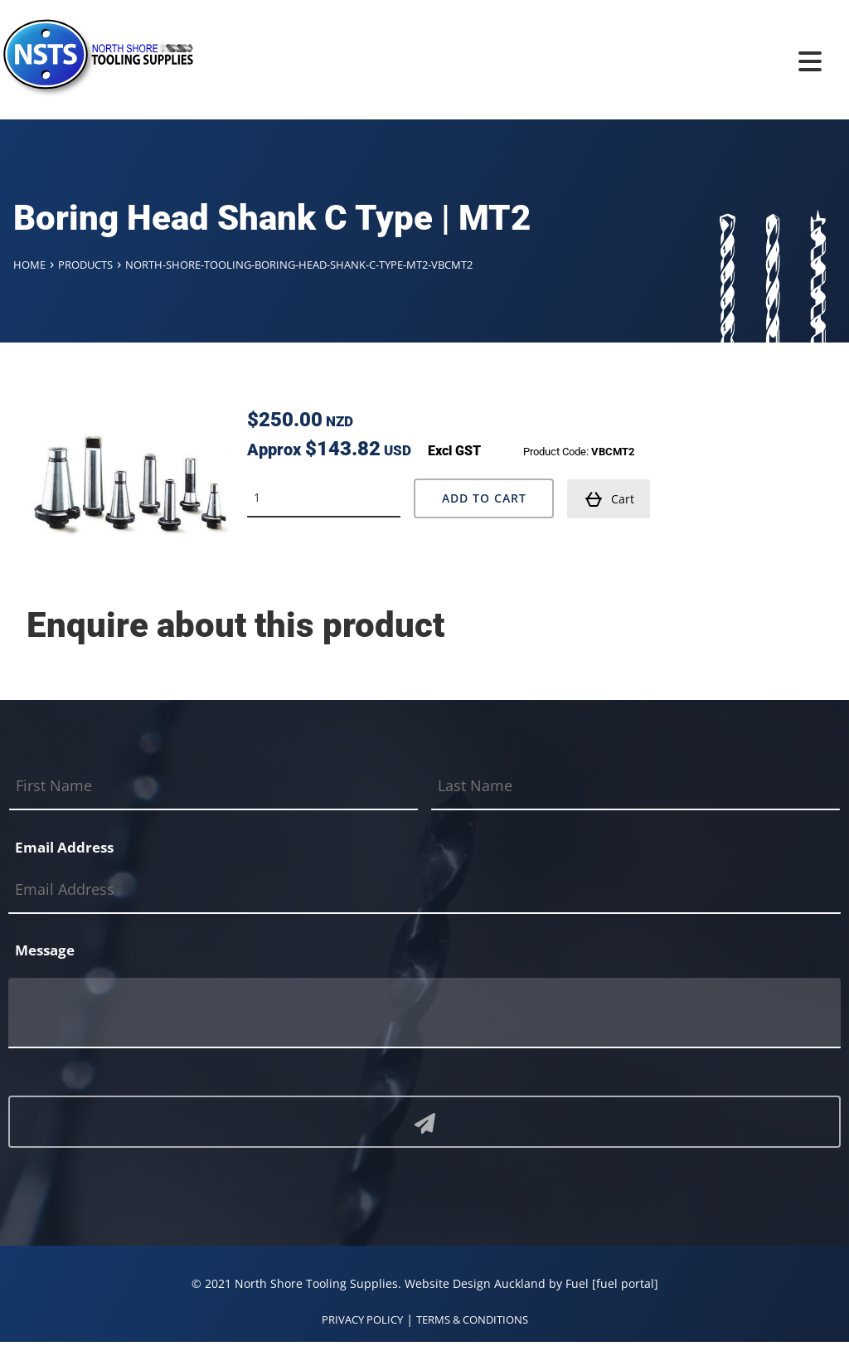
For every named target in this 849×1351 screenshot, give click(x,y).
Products (85, 264)
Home (29, 264)
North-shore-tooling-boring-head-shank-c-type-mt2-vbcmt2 (299, 264)
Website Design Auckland (475, 1283)
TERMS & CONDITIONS (472, 1319)
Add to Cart (484, 498)
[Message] (424, 1013)
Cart (609, 499)
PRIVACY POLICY (362, 1319)
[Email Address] (424, 890)
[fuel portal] (625, 1283)
